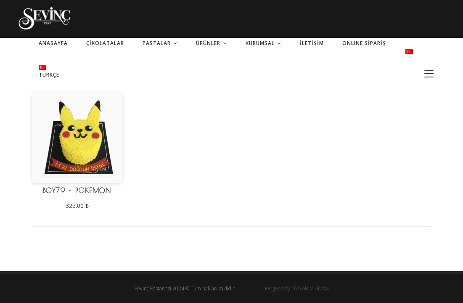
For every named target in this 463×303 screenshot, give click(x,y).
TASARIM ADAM (311, 288)
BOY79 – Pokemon (77, 190)
